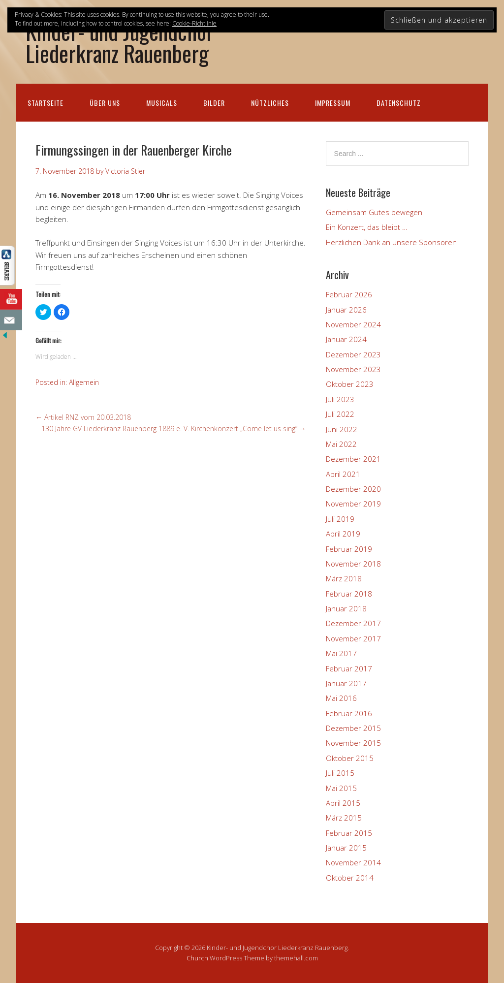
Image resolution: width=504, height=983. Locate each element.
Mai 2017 (341, 653)
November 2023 (353, 369)
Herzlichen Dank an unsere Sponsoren (391, 242)
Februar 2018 (349, 594)
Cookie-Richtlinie (194, 23)
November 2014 (353, 862)
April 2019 (343, 534)
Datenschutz (399, 102)
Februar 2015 (349, 833)
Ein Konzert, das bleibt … (367, 227)
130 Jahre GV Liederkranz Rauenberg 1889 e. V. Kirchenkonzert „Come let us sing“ (173, 428)
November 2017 (353, 638)
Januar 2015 (346, 848)
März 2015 (344, 818)
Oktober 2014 (350, 878)
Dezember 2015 (353, 728)
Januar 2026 (346, 310)
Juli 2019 (340, 519)
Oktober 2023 (350, 384)
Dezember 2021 (353, 459)
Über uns (105, 102)
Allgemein (84, 382)
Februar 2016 (349, 713)
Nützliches (270, 102)
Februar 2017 (349, 668)
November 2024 (353, 324)
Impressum (332, 102)
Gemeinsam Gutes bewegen (374, 212)
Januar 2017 (346, 683)
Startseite (45, 102)
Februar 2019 (349, 549)
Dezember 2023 (353, 354)
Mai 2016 (341, 698)
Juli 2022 (340, 414)
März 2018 (344, 578)
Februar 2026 (349, 294)
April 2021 (343, 474)
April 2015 (343, 803)
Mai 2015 (341, 788)
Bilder (214, 102)
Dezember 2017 (353, 623)
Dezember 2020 (353, 489)
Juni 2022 (341, 429)
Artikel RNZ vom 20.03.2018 (83, 417)
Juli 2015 (340, 773)
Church (197, 957)
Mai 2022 (341, 444)
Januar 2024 (346, 339)
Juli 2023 (340, 399)
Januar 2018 (346, 608)
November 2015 (353, 743)
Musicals (161, 102)
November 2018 (353, 564)
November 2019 (353, 503)
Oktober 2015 (350, 758)
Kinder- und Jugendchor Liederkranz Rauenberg (120, 41)
